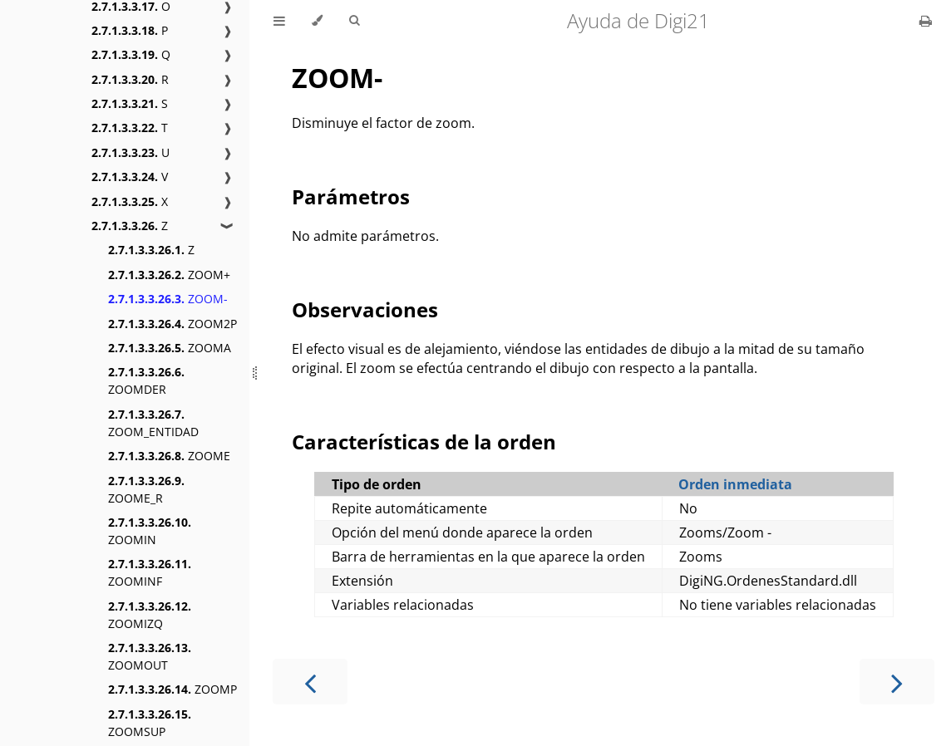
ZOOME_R (146, 489)
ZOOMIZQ (149, 614)
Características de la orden (424, 441)
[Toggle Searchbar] (354, 21)
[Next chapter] (897, 681)
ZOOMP (172, 689)
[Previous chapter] (310, 681)
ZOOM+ (169, 274)
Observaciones (365, 309)
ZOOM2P (172, 323)
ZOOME (169, 456)
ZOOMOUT (149, 656)
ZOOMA (169, 348)
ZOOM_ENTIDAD (153, 422)
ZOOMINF (149, 572)
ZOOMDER (146, 380)
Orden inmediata (735, 484)
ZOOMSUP (149, 722)
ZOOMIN (149, 530)
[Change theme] (317, 21)
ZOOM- (168, 299)
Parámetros (351, 196)
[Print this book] (926, 21)
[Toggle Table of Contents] (279, 21)
